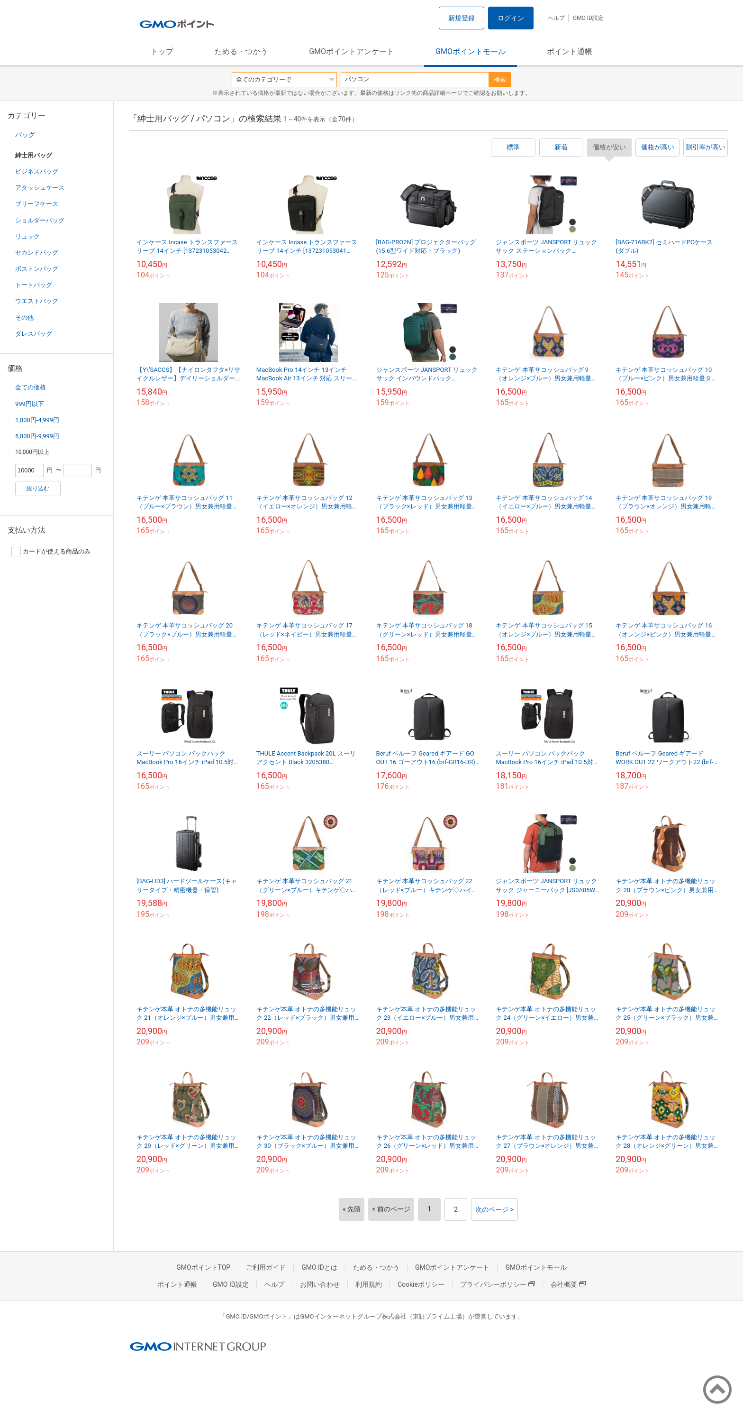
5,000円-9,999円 (37, 436)
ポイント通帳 (569, 51)
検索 (500, 79)
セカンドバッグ (36, 252)
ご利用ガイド (266, 1267)
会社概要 (568, 1284)
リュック (27, 236)
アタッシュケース (39, 187)
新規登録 (461, 18)
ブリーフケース (36, 203)
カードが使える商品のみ (51, 551)
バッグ (25, 134)
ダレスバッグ (33, 333)
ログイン (511, 18)
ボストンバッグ (36, 268)
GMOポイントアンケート (351, 51)
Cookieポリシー (421, 1284)
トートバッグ (33, 284)
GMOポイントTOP (203, 1267)
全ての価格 (30, 387)
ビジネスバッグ (36, 171)
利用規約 (368, 1284)
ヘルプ (556, 18)
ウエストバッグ (36, 300)
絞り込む (38, 488)
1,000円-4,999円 (37, 420)
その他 (24, 317)
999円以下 (29, 403)
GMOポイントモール (470, 51)
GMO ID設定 (588, 18)
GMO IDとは (319, 1267)
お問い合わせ (320, 1284)
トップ (162, 51)
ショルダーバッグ (39, 220)
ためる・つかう (241, 51)
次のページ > (494, 1209)
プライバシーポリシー (497, 1284)
